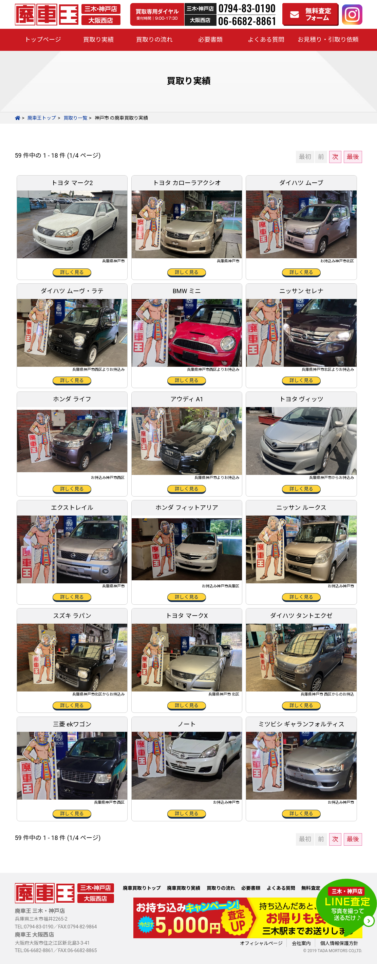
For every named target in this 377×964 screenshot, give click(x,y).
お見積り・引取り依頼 (328, 39)
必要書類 (210, 39)
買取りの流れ (154, 39)
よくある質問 (266, 39)
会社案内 (301, 943)
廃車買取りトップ (142, 888)
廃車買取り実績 (183, 888)
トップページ (42, 39)
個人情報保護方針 (339, 943)
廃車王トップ (41, 118)
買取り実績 (98, 39)
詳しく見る (72, 272)
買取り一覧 (75, 118)
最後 (353, 156)
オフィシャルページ (261, 943)
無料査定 (310, 888)
